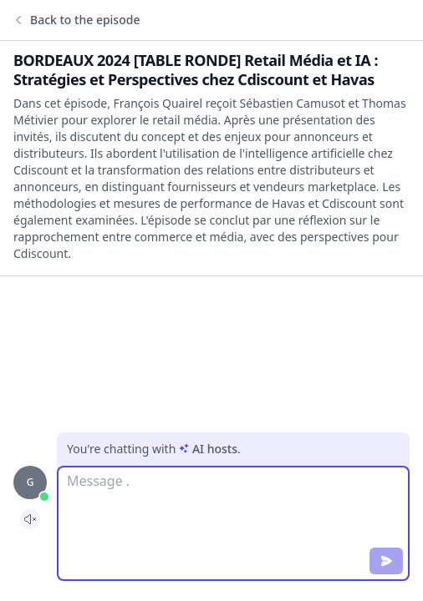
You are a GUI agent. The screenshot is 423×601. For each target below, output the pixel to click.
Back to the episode (76, 20)
